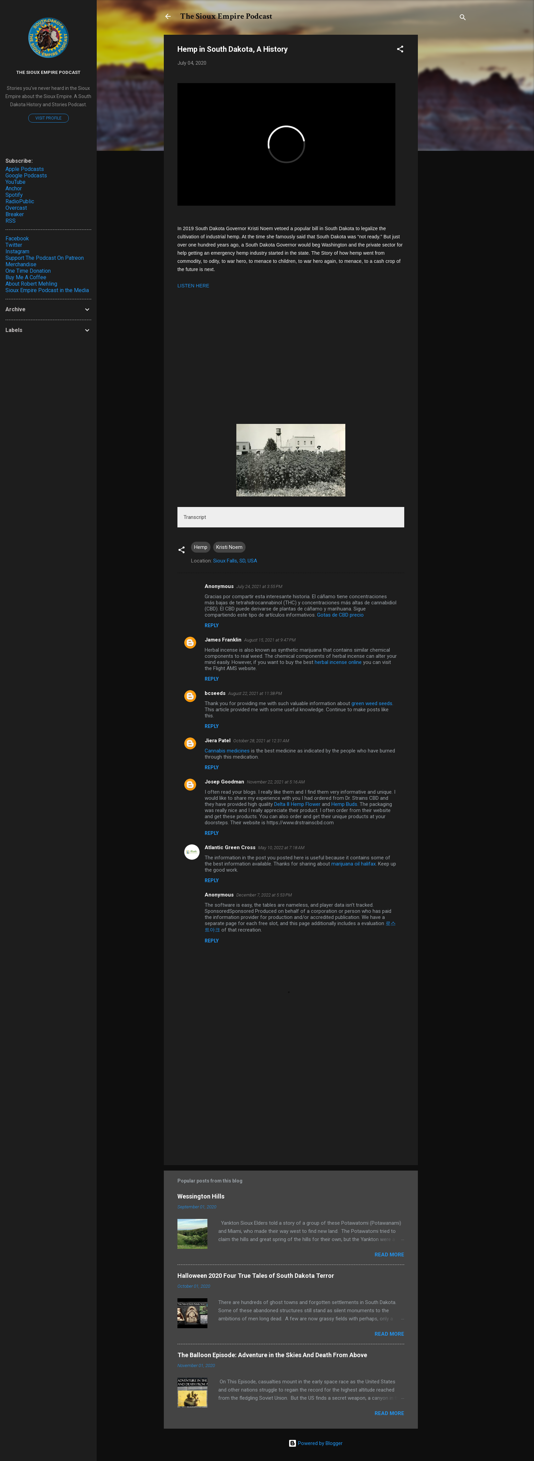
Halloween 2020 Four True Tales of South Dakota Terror (255, 1275)
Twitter (13, 245)
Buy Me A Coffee (25, 277)
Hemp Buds (344, 804)
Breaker (14, 214)
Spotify (14, 195)
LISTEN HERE (193, 285)
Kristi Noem (229, 547)
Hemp (200, 547)
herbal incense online (338, 662)
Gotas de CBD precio (340, 615)
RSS (10, 221)
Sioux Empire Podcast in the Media (47, 290)
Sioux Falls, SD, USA (235, 561)
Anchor (13, 188)
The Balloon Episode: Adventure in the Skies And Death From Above (272, 1355)
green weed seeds (371, 703)
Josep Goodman (224, 782)
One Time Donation (28, 271)
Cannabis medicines (227, 751)
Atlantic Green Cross (230, 847)
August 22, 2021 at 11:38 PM (255, 693)
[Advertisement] (290, 1101)
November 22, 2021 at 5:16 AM (276, 781)
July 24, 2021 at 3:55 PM (259, 586)
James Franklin (223, 640)
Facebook (17, 238)
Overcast (16, 208)
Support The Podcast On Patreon (44, 258)
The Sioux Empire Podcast (226, 16)
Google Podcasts (26, 175)
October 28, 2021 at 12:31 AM (261, 740)
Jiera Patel (218, 740)
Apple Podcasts (24, 169)
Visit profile (48, 118)
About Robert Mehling (31, 284)
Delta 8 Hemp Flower (297, 804)
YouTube (15, 182)
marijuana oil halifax (353, 864)
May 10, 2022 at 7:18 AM (281, 847)
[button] (400, 50)
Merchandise (20, 264)
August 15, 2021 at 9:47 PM (270, 639)
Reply (212, 625)
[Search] (463, 18)
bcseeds (215, 693)
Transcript (195, 517)
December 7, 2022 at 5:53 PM (264, 895)
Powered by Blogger (315, 1443)
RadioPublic (19, 201)
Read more (389, 1255)
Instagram (17, 251)
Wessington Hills (200, 1196)
